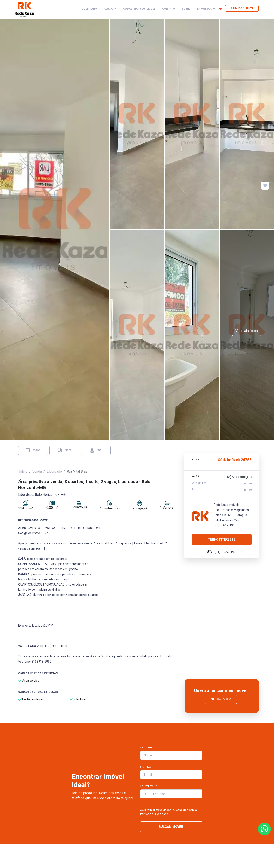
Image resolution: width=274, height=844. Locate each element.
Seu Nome (146, 747)
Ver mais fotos (246, 331)
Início (23, 471)
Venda (37, 471)
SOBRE (186, 8)
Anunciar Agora (221, 699)
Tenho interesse (221, 539)
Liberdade (54, 471)
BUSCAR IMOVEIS (171, 826)
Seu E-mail (146, 767)
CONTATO (168, 8)
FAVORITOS (209, 8)
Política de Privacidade (154, 814)
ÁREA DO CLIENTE (242, 8)
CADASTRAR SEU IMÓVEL (139, 8)
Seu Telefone (148, 786)
